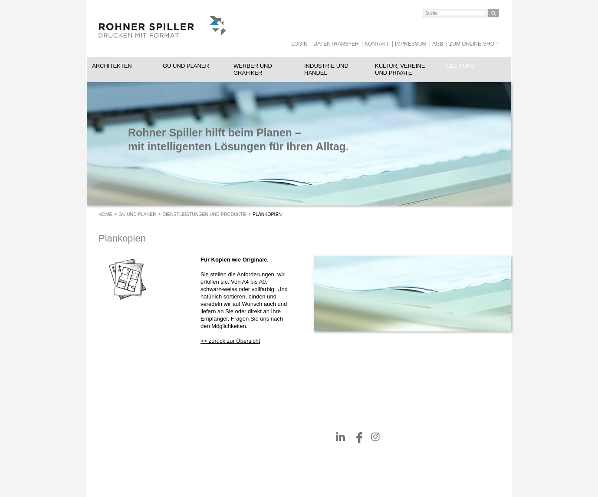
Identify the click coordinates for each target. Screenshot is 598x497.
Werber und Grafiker (252, 69)
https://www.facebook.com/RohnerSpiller (358, 436)
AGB (437, 44)
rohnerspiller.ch (194, 466)
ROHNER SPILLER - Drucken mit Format (162, 28)
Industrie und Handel (326, 69)
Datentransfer (335, 44)
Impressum (411, 44)
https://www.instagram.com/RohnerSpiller (375, 436)
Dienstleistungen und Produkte (204, 214)
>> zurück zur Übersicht (230, 341)
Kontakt (377, 44)
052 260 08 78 (212, 451)
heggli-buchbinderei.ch (282, 451)
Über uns (460, 66)
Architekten (112, 66)
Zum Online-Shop (473, 44)
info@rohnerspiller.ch (201, 459)
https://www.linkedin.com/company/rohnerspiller (340, 436)
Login (299, 44)
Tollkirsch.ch (270, 459)
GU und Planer (186, 66)
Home (105, 214)
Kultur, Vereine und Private (400, 69)
